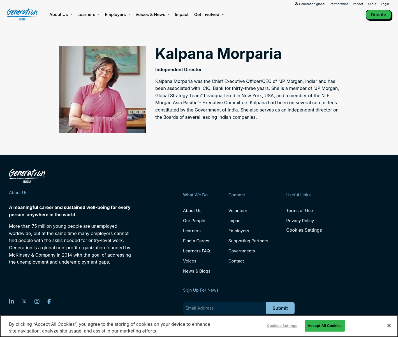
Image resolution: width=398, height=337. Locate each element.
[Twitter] (24, 301)
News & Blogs (196, 271)
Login (385, 4)
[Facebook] (49, 301)
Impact (358, 4)
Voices (189, 261)
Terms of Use (299, 210)
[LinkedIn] (11, 301)
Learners (88, 14)
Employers (117, 14)
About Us (60, 14)
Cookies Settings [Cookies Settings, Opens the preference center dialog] (282, 325)
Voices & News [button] (152, 14)
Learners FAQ (196, 251)
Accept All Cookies (325, 325)
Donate (378, 14)
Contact (236, 261)
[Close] (389, 325)
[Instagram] (37, 301)
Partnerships (339, 4)
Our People (194, 220)
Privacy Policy (300, 220)
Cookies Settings (304, 230)
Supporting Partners (248, 240)
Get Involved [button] (208, 14)
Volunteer (237, 210)
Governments (241, 251)
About (371, 4)
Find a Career (196, 240)
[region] (199, 326)
